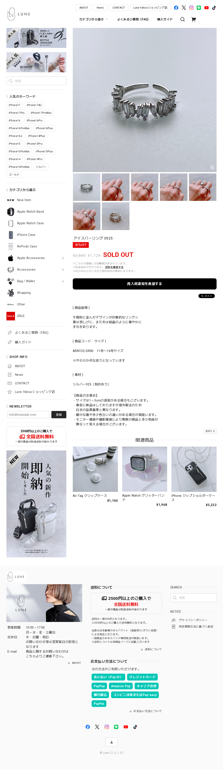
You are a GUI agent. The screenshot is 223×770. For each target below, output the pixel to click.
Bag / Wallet (26, 281)
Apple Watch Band (30, 212)
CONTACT (119, 7)
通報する (210, 431)
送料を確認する (114, 267)
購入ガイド (165, 19)
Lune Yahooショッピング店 (150, 7)
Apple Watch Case (30, 223)
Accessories (26, 269)
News (100, 7)
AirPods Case (27, 246)
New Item (24, 200)
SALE (21, 316)
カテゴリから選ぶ (94, 19)
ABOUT (83, 7)
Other (21, 304)
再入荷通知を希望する (144, 284)
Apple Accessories (31, 258)
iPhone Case (26, 235)
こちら (31, 656)
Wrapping (24, 293)
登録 (59, 414)
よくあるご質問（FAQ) (133, 19)
